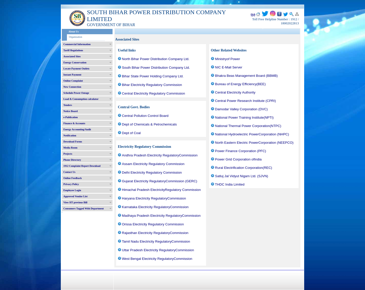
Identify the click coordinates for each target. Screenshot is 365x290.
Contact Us (69, 172)
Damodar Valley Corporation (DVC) (241, 109)
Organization (75, 36)
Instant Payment (72, 74)
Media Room (70, 147)
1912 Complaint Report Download (81, 166)
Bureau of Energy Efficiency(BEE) (240, 84)
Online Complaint (73, 80)
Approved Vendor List (75, 196)
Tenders (67, 105)
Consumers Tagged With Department (83, 208)
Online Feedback (72, 178)
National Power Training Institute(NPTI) (244, 117)
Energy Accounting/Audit (77, 129)
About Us (73, 31)
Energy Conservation (74, 62)
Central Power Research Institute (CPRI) (245, 101)
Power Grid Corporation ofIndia (238, 159)
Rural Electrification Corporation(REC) (243, 168)
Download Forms (72, 141)
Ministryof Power (227, 59)
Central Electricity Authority (235, 92)
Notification (69, 135)
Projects (67, 153)
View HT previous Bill (75, 202)
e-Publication (70, 117)
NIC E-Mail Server (228, 67)
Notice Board (70, 111)
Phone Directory (72, 159)
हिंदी (253, 15)
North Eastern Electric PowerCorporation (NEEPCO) (254, 142)
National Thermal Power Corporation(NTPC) (248, 126)
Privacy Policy (71, 184)
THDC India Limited (229, 184)
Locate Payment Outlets (76, 68)
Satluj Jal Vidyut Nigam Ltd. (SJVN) (241, 176)
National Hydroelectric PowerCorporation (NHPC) (252, 134)
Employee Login (72, 190)
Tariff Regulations (73, 50)
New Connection (72, 86)
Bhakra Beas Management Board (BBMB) (246, 76)
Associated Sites (72, 56)
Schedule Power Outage (76, 93)
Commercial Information (76, 44)
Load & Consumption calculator (81, 99)
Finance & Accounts (74, 123)
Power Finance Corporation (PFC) (240, 151)
